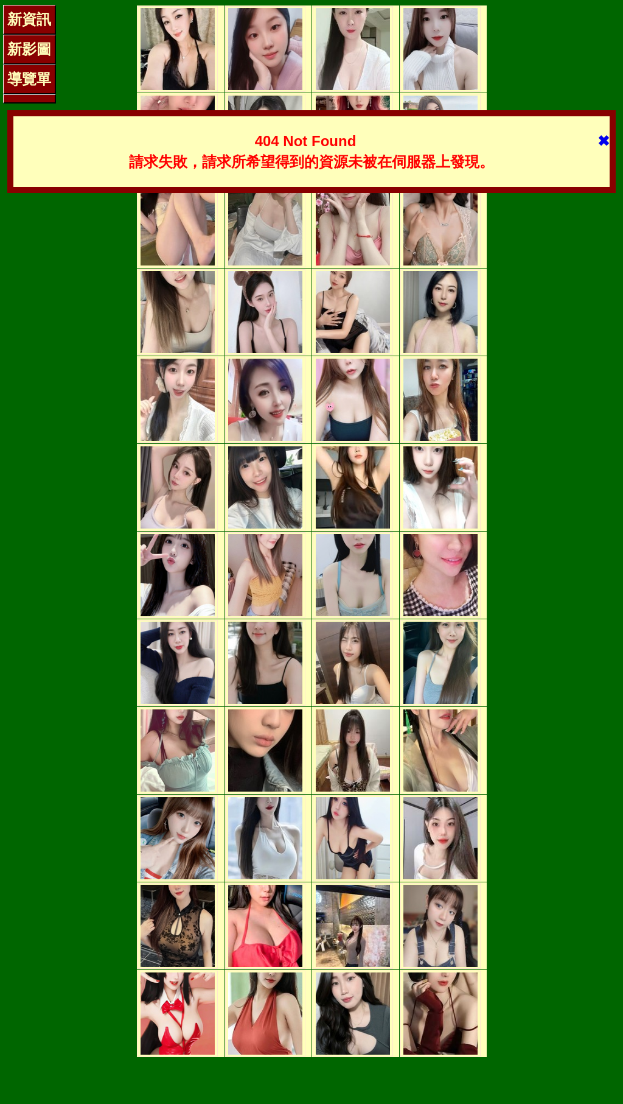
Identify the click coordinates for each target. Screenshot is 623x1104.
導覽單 (29, 79)
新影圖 (29, 49)
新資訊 (29, 19)
